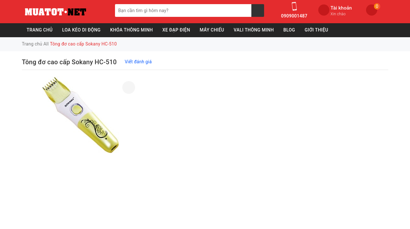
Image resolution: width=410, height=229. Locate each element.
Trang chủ (40, 29)
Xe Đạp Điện (176, 29)
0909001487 (294, 15)
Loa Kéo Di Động (81, 29)
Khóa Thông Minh (131, 29)
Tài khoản (341, 8)
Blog (289, 29)
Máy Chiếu (212, 29)
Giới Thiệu (316, 29)
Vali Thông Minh (254, 29)
